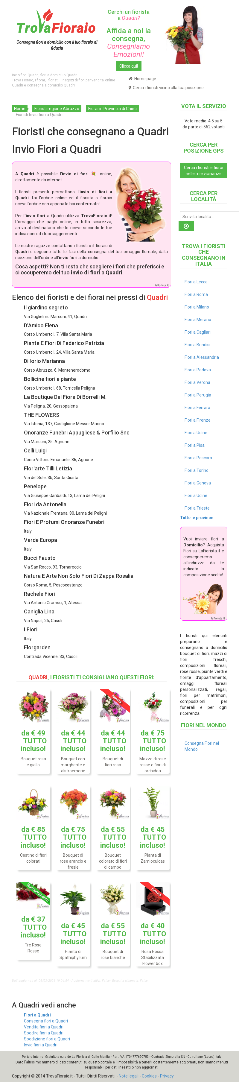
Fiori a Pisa (195, 445)
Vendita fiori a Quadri (43, 1027)
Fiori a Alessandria (202, 357)
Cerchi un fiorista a (129, 15)
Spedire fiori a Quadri (43, 1033)
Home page (142, 78)
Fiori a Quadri (37, 1015)
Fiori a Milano (197, 307)
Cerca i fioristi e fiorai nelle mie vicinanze (203, 170)
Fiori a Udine (196, 432)
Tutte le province (196, 517)
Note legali (128, 1076)
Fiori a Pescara (198, 457)
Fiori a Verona (197, 382)
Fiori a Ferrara (197, 407)
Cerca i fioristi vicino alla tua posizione (166, 87)
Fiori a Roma (196, 294)
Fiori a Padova (198, 369)
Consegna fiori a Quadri (46, 1021)
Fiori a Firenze (198, 420)
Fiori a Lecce (196, 281)
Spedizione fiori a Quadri (47, 1039)
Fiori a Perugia (198, 395)
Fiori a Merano (198, 319)
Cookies (149, 1076)
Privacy (167, 1076)
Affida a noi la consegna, (128, 43)
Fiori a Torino (196, 470)
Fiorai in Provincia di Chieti (112, 108)
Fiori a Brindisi (197, 344)
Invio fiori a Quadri (40, 1045)
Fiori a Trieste (197, 508)
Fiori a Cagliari (198, 332)
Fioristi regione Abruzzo (56, 108)
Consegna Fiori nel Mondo (202, 746)
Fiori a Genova (198, 483)
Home (19, 108)
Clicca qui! (128, 66)
